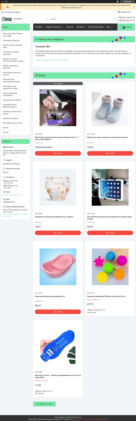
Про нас (70, 27)
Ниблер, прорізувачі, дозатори (10, 67)
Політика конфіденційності (99, 419)
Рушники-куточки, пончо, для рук (12, 113)
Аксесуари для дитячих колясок (12, 74)
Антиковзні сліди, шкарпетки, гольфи (10, 87)
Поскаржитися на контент (81, 419)
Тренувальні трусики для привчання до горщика (54, 217)
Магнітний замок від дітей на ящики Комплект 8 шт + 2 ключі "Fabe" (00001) (56, 138)
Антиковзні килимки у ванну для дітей (51, 60)
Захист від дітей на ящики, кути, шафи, (13, 35)
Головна (38, 27)
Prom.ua (79, 417)
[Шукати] (47, 19)
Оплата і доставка (95, 27)
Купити (59, 153)
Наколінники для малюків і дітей (13, 46)
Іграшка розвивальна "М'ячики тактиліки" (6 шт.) (106, 296)
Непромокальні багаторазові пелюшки (11, 80)
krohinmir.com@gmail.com (12, 195)
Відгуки (5, 128)
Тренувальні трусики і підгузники (11, 53)
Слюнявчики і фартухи (11, 40)
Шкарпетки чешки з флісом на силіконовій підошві (107, 137)
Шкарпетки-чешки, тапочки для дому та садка (13, 60)
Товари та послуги (53, 27)
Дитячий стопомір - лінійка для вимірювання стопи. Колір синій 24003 (58, 376)
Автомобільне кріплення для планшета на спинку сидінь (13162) (109, 218)
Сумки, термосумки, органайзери (10, 94)
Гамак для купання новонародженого (50, 296)
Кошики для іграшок (10, 118)
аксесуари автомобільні (12, 100)
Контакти (81, 27)
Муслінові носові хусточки (12, 123)
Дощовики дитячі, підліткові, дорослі (10, 106)
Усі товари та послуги (44, 404)
